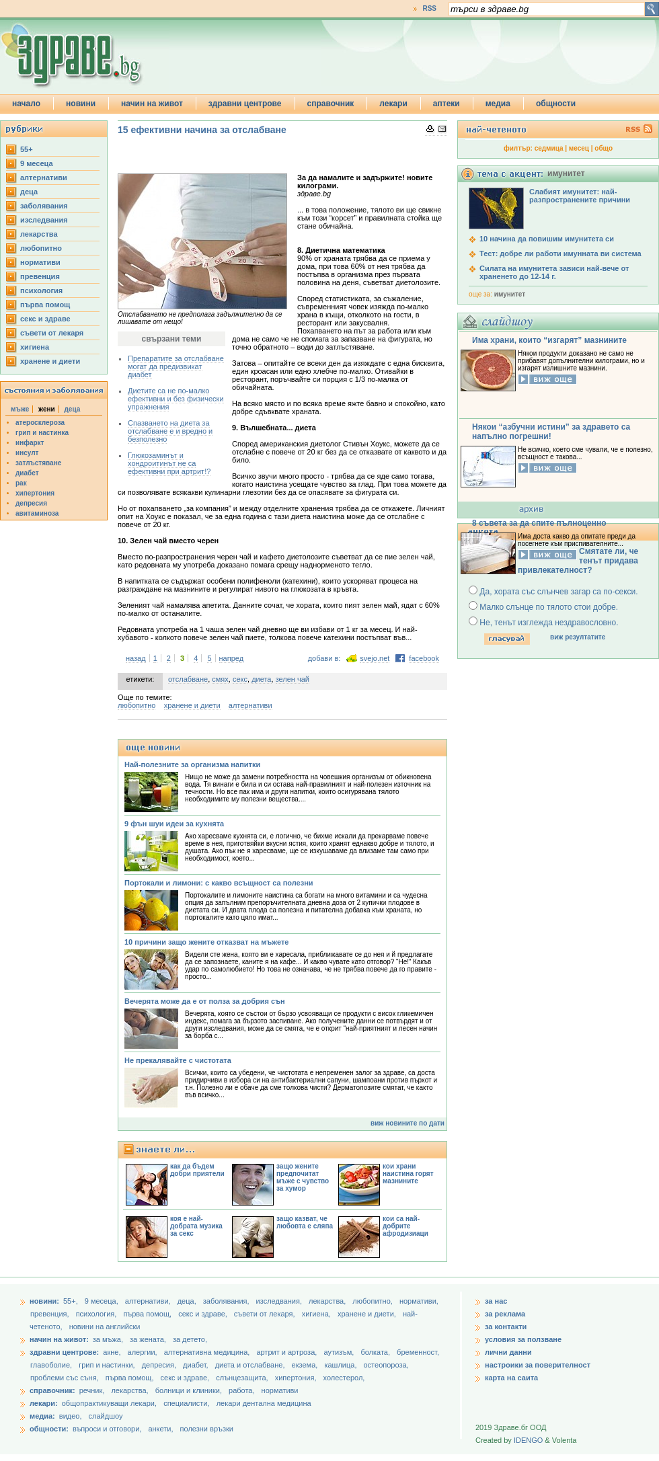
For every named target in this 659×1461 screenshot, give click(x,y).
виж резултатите (577, 637)
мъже (20, 409)
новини (80, 103)
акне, (112, 1352)
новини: (44, 1301)
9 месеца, (102, 1301)
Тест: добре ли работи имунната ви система (560, 253)
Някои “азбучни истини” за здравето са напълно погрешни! (551, 431)
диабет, (196, 1365)
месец (579, 148)
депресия (31, 503)
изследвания (44, 220)
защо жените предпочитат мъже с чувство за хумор (302, 1177)
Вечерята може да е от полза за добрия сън (204, 1001)
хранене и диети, (368, 1314)
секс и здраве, (203, 1314)
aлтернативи (43, 177)
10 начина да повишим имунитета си (546, 239)
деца (29, 192)
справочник (330, 103)
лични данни (508, 1352)
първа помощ (45, 305)
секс (240, 679)
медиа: (42, 1416)
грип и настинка (42, 432)
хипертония (34, 493)
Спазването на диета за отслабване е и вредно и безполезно (170, 431)
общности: (49, 1429)
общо (603, 148)
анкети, (160, 1429)
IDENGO (528, 1440)
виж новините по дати (407, 1123)
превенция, (50, 1314)
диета (261, 679)
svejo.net (374, 658)
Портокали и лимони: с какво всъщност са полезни (218, 883)
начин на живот (152, 103)
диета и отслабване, (251, 1365)
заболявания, (227, 1301)
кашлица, (341, 1365)
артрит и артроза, (287, 1352)
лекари (393, 103)
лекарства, (328, 1301)
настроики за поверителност (537, 1365)
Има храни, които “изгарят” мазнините (549, 340)
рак (21, 483)
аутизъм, (339, 1352)
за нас (496, 1301)
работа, (242, 1390)
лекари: (44, 1403)
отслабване (188, 679)
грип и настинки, (108, 1365)
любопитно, (373, 1301)
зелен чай (292, 679)
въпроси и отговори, (107, 1429)
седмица (549, 148)
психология (41, 290)
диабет (27, 473)
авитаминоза (37, 513)
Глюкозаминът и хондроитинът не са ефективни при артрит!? (169, 463)
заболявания (44, 206)
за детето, (190, 1339)
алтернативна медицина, (208, 1352)
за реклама (505, 1314)
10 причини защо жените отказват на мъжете (206, 942)
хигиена (34, 347)
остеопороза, (386, 1365)
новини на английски (105, 1326)
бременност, (418, 1352)
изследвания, (280, 1301)
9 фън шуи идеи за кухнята (174, 824)
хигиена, (317, 1314)
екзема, (306, 1365)
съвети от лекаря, (265, 1314)
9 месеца (36, 163)
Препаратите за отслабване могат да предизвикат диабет (176, 366)
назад (136, 658)
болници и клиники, (188, 1390)
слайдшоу (106, 1416)
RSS (429, 8)
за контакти (506, 1326)
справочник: (52, 1390)
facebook (424, 658)
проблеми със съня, (65, 1378)
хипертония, (297, 1378)
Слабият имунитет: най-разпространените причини (579, 196)
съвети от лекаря (51, 333)
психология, (97, 1314)
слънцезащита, (243, 1378)
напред (231, 658)
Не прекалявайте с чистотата (177, 1060)
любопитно (41, 248)
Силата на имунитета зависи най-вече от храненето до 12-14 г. (554, 272)
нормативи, (418, 1301)
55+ (26, 149)
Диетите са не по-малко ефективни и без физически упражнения (176, 399)
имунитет (509, 294)
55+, (71, 1301)
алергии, (143, 1352)
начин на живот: (59, 1339)
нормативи (40, 262)
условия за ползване (523, 1339)
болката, (376, 1352)
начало (26, 103)
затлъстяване (38, 463)
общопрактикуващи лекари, (109, 1403)
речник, (92, 1390)
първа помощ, (148, 1314)
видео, (70, 1416)
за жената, (148, 1339)
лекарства (39, 234)
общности (556, 103)
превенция (40, 276)
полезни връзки (206, 1429)
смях (220, 679)
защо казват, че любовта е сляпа (304, 1222)
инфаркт (29, 442)
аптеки (446, 103)
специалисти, (186, 1403)
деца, (188, 1301)
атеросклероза (40, 422)
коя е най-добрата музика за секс (196, 1226)
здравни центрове (245, 103)
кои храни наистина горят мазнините (408, 1173)
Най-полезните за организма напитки (192, 764)
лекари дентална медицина (264, 1403)
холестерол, (344, 1378)
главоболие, (52, 1365)
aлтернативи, (149, 1301)
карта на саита (511, 1378)
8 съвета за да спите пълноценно (539, 523)
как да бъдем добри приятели (197, 1169)
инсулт (26, 453)
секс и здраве (45, 319)
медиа (498, 103)
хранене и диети (50, 361)
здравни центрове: (64, 1352)
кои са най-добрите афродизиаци (405, 1226)
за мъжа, (108, 1339)
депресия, (160, 1365)
